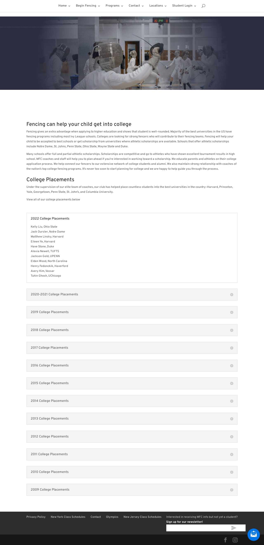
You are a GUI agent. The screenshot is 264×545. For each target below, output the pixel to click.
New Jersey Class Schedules (142, 517)
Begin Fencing (86, 6)
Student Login (182, 6)
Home (62, 6)
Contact (134, 6)
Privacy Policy (36, 517)
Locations (156, 6)
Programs (112, 6)
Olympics (112, 517)
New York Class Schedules (68, 517)
